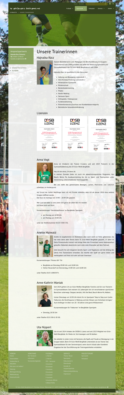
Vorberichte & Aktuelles (14, 362)
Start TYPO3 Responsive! (58, 391)
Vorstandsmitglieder (34, 361)
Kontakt (81, 4)
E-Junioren (49, 375)
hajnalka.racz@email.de (18, 59)
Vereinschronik (14, 377)
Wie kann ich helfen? (16, 366)
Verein (110, 8)
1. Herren (48, 356)
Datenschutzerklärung (71, 371)
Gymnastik (79, 8)
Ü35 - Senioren (50, 361)
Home (75, 4)
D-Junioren (49, 372)
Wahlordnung (14, 374)
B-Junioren (49, 367)
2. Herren (48, 359)
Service (100, 8)
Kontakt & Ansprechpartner (69, 367)
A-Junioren (49, 364)
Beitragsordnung (15, 372)
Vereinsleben (14, 359)
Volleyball (92, 8)
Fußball (68, 8)
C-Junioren (49, 369)
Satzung (12, 369)
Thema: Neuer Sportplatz (68, 357)
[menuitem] (74, 4)
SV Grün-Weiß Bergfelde (25, 8)
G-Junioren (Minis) (51, 380)
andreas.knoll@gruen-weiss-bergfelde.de (94, 387)
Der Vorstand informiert (32, 357)
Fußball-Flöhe (50, 383)
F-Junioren (49, 377)
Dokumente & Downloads (68, 362)
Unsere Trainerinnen (27, 12)
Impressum (67, 374)
